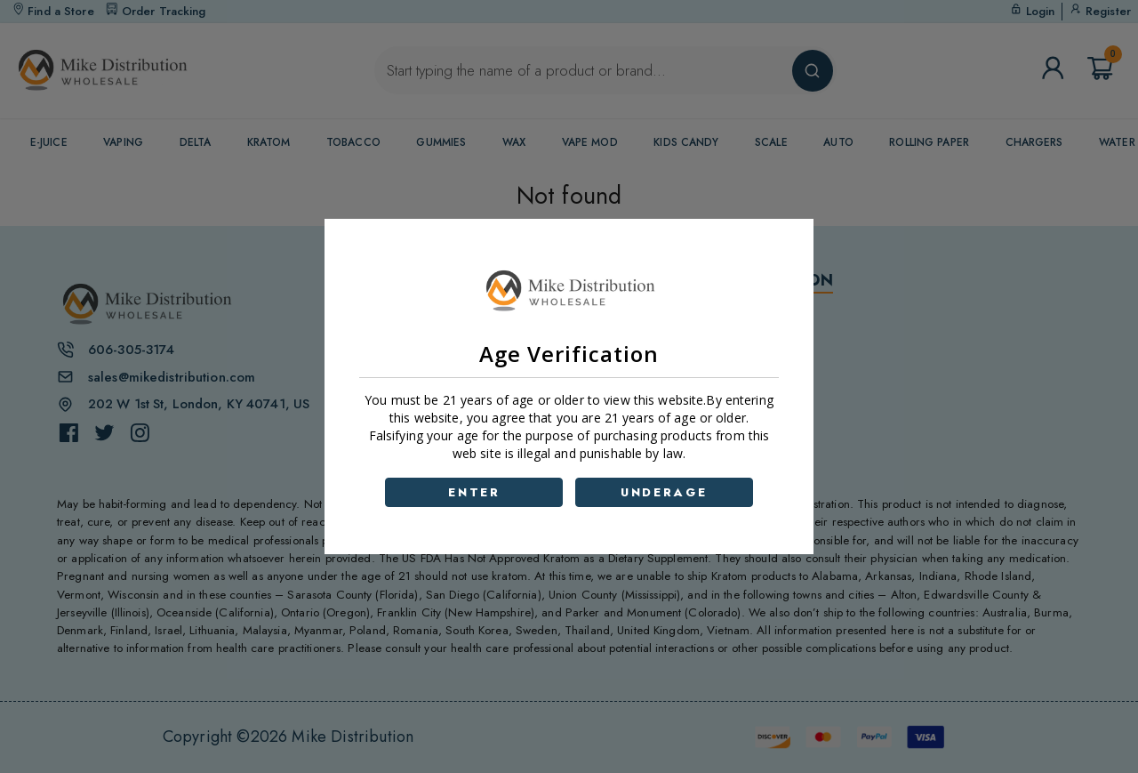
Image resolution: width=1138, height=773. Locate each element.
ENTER (474, 492)
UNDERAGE (664, 492)
